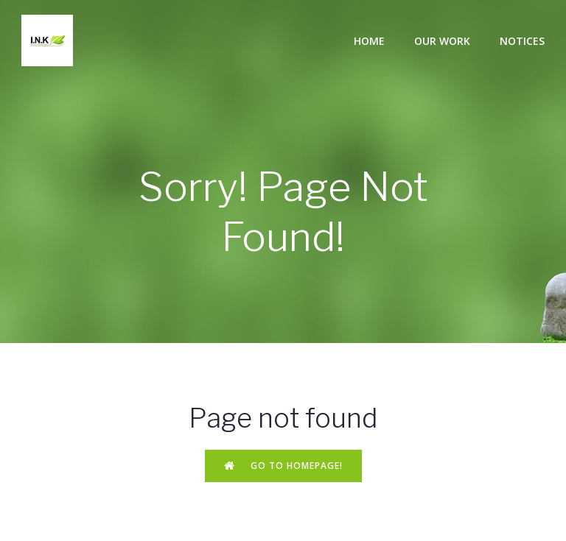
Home (369, 41)
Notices (522, 41)
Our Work (442, 41)
